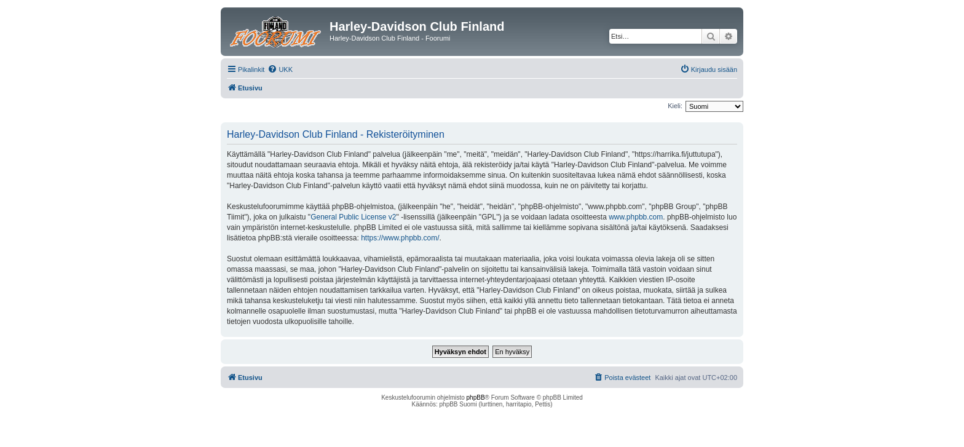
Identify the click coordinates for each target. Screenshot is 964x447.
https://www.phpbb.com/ (400, 238)
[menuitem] (280, 69)
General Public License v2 (353, 217)
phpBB (476, 397)
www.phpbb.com (636, 217)
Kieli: (675, 105)
